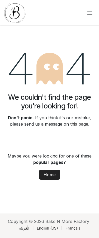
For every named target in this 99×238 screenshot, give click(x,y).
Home (50, 174)
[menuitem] (24, 228)
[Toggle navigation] (89, 12)
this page (79, 124)
